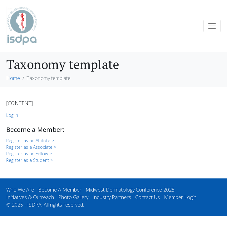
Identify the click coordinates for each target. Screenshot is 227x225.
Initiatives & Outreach (30, 197)
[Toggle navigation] (212, 26)
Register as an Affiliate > (30, 140)
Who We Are (20, 189)
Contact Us (147, 197)
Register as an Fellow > (29, 154)
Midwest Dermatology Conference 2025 (130, 189)
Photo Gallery (73, 197)
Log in (12, 115)
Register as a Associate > (31, 147)
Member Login (180, 197)
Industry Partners (111, 197)
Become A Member (59, 189)
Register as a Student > (29, 160)
